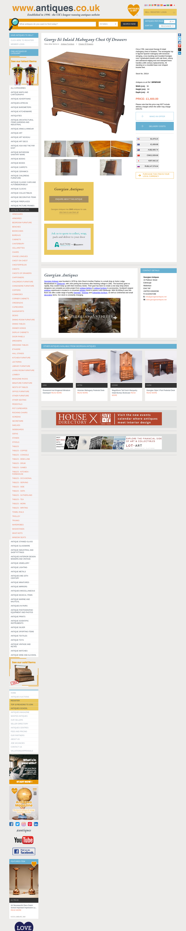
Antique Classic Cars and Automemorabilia (23, 183)
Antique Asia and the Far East (23, 147)
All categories (18, 88)
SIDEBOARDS (18, 430)
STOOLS (15, 442)
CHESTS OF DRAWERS (22, 273)
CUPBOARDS (17, 307)
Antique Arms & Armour (22, 129)
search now (129, 24)
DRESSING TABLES (20, 345)
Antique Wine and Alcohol (23, 655)
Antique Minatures (20, 582)
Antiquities (16, 116)
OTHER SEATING (19, 400)
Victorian (85, 293)
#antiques (24, 830)
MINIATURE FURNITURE (22, 383)
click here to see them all (68, 212)
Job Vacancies (18, 743)
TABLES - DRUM (19, 463)
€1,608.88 (154, 144)
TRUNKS (15, 521)
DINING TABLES (18, 324)
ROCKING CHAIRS (19, 413)
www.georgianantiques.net (156, 300)
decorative (48, 295)
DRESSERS (17, 341)
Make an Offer (157, 116)
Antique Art (16, 133)
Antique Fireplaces (20, 201)
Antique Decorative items (23, 197)
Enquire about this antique (69, 199)
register (15, 701)
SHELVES (16, 425)
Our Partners (17, 735)
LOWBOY (16, 375)
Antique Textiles (19, 636)
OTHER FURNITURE (20, 396)
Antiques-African (19, 103)
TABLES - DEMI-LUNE (21, 459)
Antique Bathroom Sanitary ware (20, 153)
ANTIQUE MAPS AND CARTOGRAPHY (19, 93)
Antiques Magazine (20, 712)
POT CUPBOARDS (19, 408)
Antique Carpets (19, 167)
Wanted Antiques (19, 716)
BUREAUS (16, 235)
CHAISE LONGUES (20, 256)
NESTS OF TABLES (20, 387)
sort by (149, 26)
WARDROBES (18, 525)
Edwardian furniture (99, 293)
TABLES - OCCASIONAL (22, 478)
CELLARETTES (18, 248)
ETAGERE (16, 349)
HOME (13, 693)
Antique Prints (18, 617)
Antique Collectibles (21, 193)
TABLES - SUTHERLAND (22, 495)
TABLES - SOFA (18, 491)
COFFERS (16, 290)
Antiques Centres (19, 728)
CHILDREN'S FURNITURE (22, 282)
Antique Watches (19, 651)
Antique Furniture (20, 210)
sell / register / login (156, 12)
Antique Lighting (19, 567)
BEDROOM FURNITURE (22, 223)
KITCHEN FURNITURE (21, 358)
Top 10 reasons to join (22, 705)
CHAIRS (15, 252)
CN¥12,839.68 (152, 155)
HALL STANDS (18, 354)
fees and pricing (19, 732)
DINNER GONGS (19, 328)
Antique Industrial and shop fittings (22, 551)
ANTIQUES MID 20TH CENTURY (19, 577)
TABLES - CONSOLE (20, 455)
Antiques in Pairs (19, 606)
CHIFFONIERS (18, 278)
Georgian (77, 293)
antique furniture (100, 288)
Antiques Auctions (20, 697)
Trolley (16, 516)
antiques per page (154, 21)
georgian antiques (69, 189)
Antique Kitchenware (21, 112)
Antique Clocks (18, 189)
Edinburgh (61, 284)
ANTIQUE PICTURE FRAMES (22, 206)
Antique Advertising (21, 99)
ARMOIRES (17, 218)
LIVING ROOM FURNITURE (23, 370)
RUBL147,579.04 (151, 166)
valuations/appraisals (22, 751)
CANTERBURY (18, 244)
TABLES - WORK (19, 504)
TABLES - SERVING (20, 483)
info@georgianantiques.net (156, 297)
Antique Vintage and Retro (21, 645)
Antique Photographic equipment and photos (22, 611)
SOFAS (15, 434)
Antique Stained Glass (22, 542)
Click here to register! (22, 40)
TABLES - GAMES (19, 468)
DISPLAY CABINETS (20, 332)
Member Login (17, 44)
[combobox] (108, 24)
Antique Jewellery (20, 563)
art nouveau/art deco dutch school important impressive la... (24, 907)
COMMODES (17, 294)
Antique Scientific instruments (20, 622)
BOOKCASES (17, 231)
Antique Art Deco (19, 142)
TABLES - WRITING (20, 508)
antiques (47, 290)
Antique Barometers (21, 107)
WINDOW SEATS (19, 537)
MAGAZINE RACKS (20, 379)
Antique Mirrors (19, 587)
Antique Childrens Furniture (20, 177)
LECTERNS (17, 362)
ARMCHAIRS (17, 214)
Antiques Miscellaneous (23, 591)
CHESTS (15, 269)
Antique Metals (18, 572)
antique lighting (86, 288)
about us (15, 739)
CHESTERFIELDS (19, 265)
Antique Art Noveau (20, 137)
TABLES (15, 446)
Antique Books (18, 159)
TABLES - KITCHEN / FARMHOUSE (20, 473)
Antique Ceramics (19, 172)
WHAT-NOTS (17, 533)
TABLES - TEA (18, 499)
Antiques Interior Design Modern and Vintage (23, 558)
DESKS (15, 316)
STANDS (15, 438)
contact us (16, 747)
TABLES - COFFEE (19, 451)
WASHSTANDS (18, 529)
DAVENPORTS (18, 311)
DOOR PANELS (18, 337)
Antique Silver (18, 627)
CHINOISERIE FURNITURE (23, 286)
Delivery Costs (157, 126)
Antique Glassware (20, 546)
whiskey (83, 290)
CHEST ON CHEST (20, 261)
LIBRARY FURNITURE (21, 366)
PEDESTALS (17, 404)
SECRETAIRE (17, 421)
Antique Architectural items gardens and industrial (22, 122)
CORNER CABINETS (20, 299)
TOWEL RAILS (18, 512)
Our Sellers (17, 720)
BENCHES (16, 227)
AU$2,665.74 (153, 150)
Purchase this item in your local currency (156, 175)
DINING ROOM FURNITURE (23, 320)
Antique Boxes (18, 163)
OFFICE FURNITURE (20, 392)
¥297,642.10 (153, 161)
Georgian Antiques (51, 281)
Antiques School (19, 708)
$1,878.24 (154, 139)
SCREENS (16, 417)
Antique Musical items (22, 595)
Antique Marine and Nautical (20, 600)
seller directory (19, 724)
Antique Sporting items (22, 632)
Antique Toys (17, 640)
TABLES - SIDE (18, 487)
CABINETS (16, 240)
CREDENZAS (17, 303)
